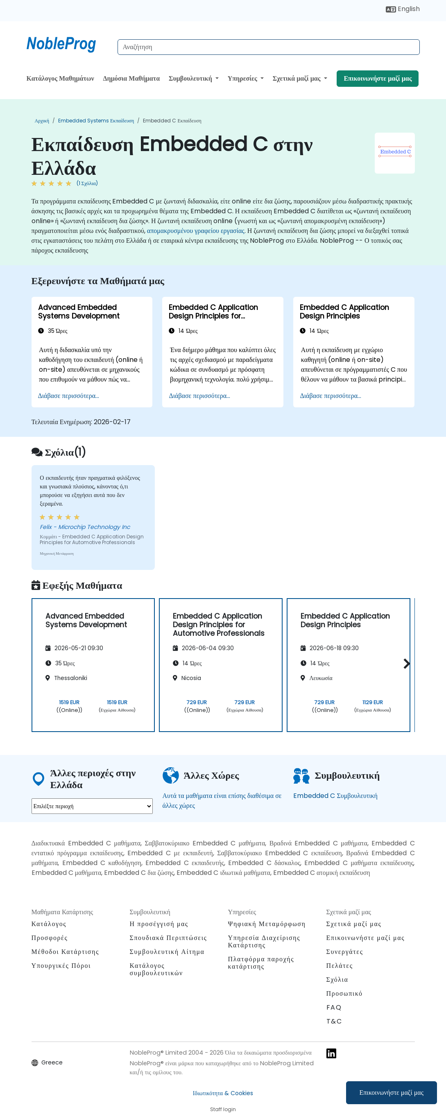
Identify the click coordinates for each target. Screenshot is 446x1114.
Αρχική (42, 120)
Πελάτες (339, 965)
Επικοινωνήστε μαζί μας (392, 1092)
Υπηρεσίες (243, 78)
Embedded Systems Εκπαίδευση (96, 120)
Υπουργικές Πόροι (61, 965)
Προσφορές (50, 937)
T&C (334, 1021)
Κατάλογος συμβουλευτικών (156, 969)
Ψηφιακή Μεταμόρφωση (267, 924)
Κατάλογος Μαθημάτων (60, 78)
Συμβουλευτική (191, 78)
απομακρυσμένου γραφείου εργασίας (196, 230)
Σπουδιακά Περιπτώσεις (168, 937)
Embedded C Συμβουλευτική (335, 795)
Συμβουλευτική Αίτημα (167, 952)
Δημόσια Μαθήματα (131, 78)
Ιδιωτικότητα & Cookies (223, 1093)
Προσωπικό (344, 993)
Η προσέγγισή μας (159, 924)
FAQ (334, 1007)
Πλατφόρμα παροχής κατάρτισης (261, 962)
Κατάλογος (49, 924)
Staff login (223, 1109)
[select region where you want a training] (92, 806)
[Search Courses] (269, 47)
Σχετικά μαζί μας (297, 78)
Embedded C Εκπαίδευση (172, 120)
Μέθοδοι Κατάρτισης (65, 951)
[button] (405, 664)
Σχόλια (337, 979)
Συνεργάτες (344, 951)
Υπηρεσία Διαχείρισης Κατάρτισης (264, 941)
